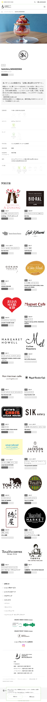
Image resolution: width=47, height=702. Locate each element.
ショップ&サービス (10, 588)
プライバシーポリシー (22, 679)
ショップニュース (9, 611)
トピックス (7, 600)
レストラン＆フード (8, 11)
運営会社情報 (33, 679)
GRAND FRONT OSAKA (8, 681)
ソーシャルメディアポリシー (9, 679)
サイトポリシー (20, 692)
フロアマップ (8, 596)
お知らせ (6, 584)
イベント (7, 603)
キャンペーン (8, 607)
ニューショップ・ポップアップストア (15, 614)
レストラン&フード (10, 592)
